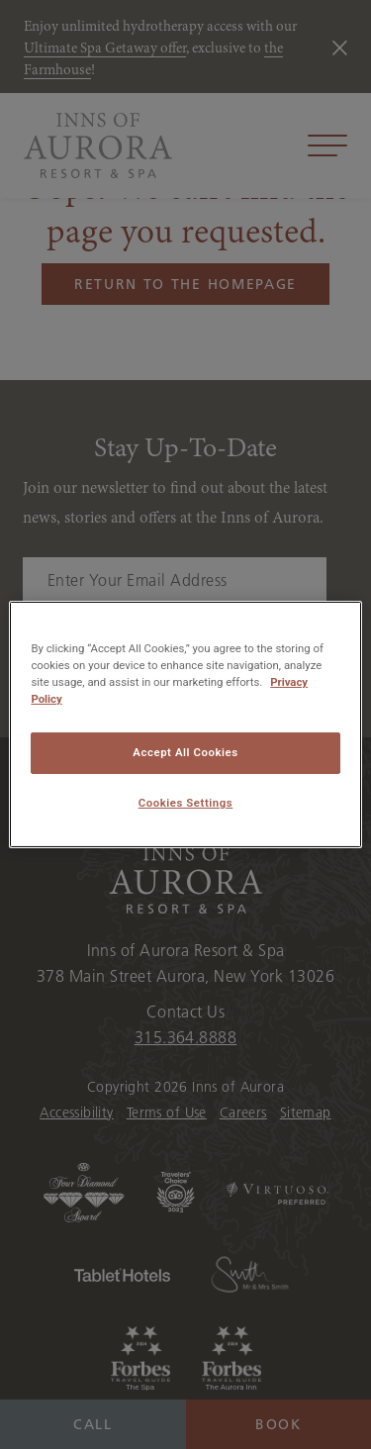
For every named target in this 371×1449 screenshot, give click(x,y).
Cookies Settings (186, 803)
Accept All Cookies (185, 752)
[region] (185, 724)
